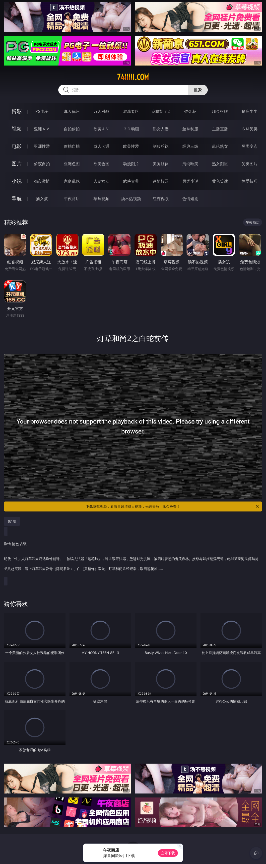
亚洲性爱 (42, 146)
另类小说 (190, 181)
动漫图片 (131, 163)
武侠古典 (131, 181)
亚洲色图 (72, 163)
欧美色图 (101, 163)
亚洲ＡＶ (42, 129)
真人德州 (72, 111)
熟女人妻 (161, 129)
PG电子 (42, 111)
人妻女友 (101, 181)
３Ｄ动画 (131, 129)
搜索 (198, 90)
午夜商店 (72, 198)
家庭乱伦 (72, 181)
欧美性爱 (131, 146)
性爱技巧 (250, 181)
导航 (17, 198)
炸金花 (190, 111)
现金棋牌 (220, 111)
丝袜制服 (190, 129)
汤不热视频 (131, 198)
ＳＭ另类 (250, 129)
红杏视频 (161, 198)
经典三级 (190, 146)
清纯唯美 (190, 163)
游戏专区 (131, 111)
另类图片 (250, 163)
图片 (17, 163)
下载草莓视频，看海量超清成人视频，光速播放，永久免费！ (173, 506)
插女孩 (42, 198)
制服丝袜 (161, 146)
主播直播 (220, 129)
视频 (17, 128)
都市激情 (42, 181)
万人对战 (101, 111)
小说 (17, 181)
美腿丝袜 (161, 163)
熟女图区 (220, 163)
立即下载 (168, 853)
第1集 (11, 521)
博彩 (17, 111)
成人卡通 (101, 146)
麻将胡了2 (160, 111)
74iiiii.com (133, 77)
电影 (17, 146)
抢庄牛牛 (250, 111)
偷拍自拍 (72, 146)
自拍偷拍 (72, 129)
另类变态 (250, 146)
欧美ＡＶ (101, 129)
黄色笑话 (220, 181)
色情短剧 (190, 198)
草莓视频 (101, 198)
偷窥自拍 (42, 163)
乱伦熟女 (220, 146)
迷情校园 (161, 181)
